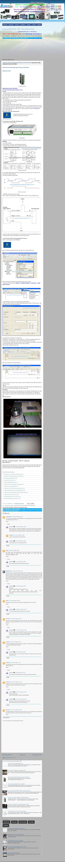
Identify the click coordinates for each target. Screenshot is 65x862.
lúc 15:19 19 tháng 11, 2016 (20, 630)
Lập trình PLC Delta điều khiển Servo (11, 486)
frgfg (7, 550)
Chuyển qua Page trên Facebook (27, 29)
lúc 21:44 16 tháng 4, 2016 (19, 535)
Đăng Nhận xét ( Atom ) (11, 757)
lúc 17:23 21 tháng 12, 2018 (20, 691)
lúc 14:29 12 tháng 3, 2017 (20, 651)
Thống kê (6, 825)
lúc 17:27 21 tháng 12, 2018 (20, 699)
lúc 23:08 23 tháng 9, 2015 (17, 516)
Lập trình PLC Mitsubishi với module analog (16, 770)
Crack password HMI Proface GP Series (16, 828)
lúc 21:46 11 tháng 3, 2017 (15, 641)
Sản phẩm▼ (23, 24)
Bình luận (14, 822)
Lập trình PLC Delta (9, 505)
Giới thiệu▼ (11, 24)
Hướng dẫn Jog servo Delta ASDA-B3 (16, 834)
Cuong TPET (8, 516)
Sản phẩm (31, 822)
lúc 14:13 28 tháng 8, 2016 (20, 561)
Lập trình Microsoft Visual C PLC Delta (11, 494)
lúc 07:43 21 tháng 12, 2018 (16, 681)
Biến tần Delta (22, 822)
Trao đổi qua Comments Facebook (9, 29)
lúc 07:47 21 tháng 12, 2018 (16, 709)
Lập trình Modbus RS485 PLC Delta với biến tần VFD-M (14, 490)
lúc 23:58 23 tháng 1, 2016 (20, 526)
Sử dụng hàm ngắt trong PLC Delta (10, 478)
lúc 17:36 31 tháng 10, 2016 (14, 600)
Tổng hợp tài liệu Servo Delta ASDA (15, 840)
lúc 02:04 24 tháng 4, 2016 (20, 540)
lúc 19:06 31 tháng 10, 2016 (20, 609)
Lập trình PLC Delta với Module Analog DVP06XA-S (14, 484)
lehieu (7, 600)
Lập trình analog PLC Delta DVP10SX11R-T (12, 498)
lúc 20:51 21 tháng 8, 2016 (13, 550)
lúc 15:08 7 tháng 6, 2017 (15, 662)
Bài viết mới (6, 822)
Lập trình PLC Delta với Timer (9, 480)
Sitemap (39, 24)
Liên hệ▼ (17, 24)
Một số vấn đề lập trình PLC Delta (10, 482)
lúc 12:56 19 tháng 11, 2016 (16, 618)
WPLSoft (30, 114)
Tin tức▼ (34, 24)
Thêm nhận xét (6, 717)
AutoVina (11, 526)
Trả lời (7, 521)
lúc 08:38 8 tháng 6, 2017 (20, 672)
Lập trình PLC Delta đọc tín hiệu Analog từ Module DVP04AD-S (16, 492)
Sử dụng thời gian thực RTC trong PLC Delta (12, 496)
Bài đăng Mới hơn (7, 755)
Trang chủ (5, 24)
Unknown (11, 535)
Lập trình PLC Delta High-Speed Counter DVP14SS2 (15, 67)
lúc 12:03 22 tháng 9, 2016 (17, 571)
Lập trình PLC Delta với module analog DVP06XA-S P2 (14, 488)
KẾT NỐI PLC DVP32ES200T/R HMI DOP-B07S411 (14, 474)
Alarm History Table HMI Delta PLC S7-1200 (17, 846)
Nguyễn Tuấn (9, 571)
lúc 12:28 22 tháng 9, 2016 (20, 586)
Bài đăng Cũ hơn (37, 755)
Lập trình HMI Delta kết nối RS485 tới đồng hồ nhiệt (18, 804)
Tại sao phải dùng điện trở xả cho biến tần (16, 784)
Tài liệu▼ (29, 24)
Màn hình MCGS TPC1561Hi (14, 852)
